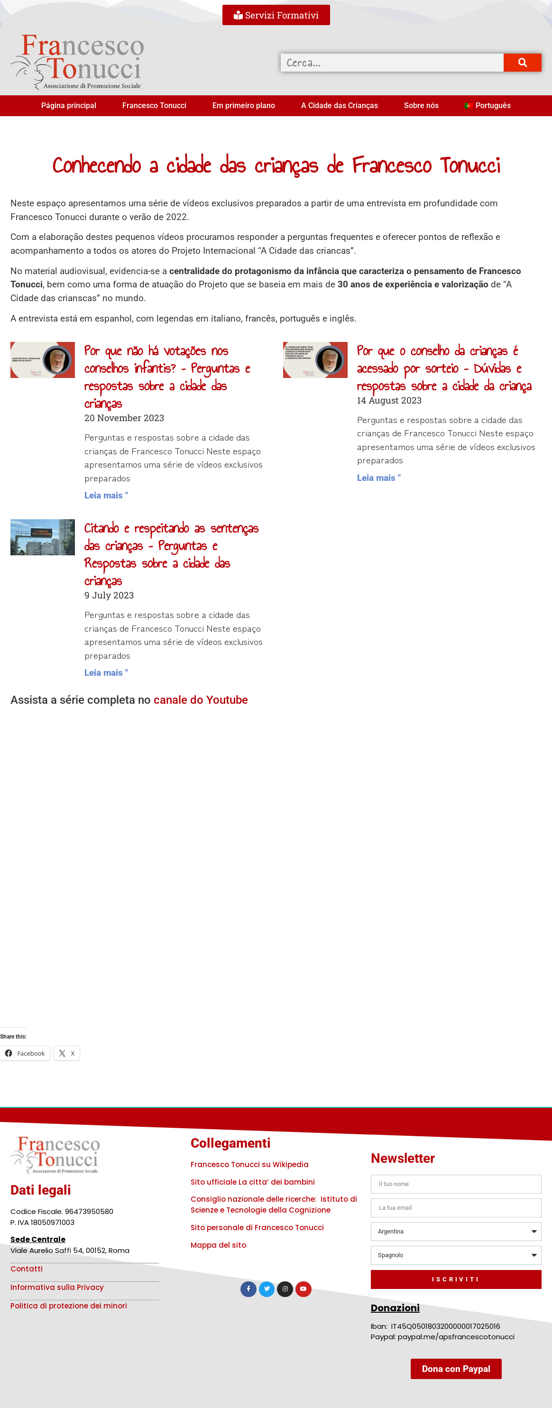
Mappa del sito (218, 1245)
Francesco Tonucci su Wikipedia (250, 1164)
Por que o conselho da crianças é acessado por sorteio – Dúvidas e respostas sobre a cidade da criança (444, 368)
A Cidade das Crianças (339, 105)
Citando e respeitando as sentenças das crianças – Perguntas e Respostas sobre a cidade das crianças (171, 554)
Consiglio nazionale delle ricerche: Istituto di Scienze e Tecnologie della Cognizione (274, 1204)
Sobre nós (421, 105)
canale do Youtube (201, 700)
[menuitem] (487, 105)
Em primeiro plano (243, 105)
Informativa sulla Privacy (57, 1287)
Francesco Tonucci (154, 105)
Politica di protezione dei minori (68, 1306)
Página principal (68, 105)
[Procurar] (523, 63)
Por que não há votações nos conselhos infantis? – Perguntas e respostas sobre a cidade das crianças (167, 377)
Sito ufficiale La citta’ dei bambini (253, 1182)
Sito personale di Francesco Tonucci (257, 1228)
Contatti (26, 1269)
